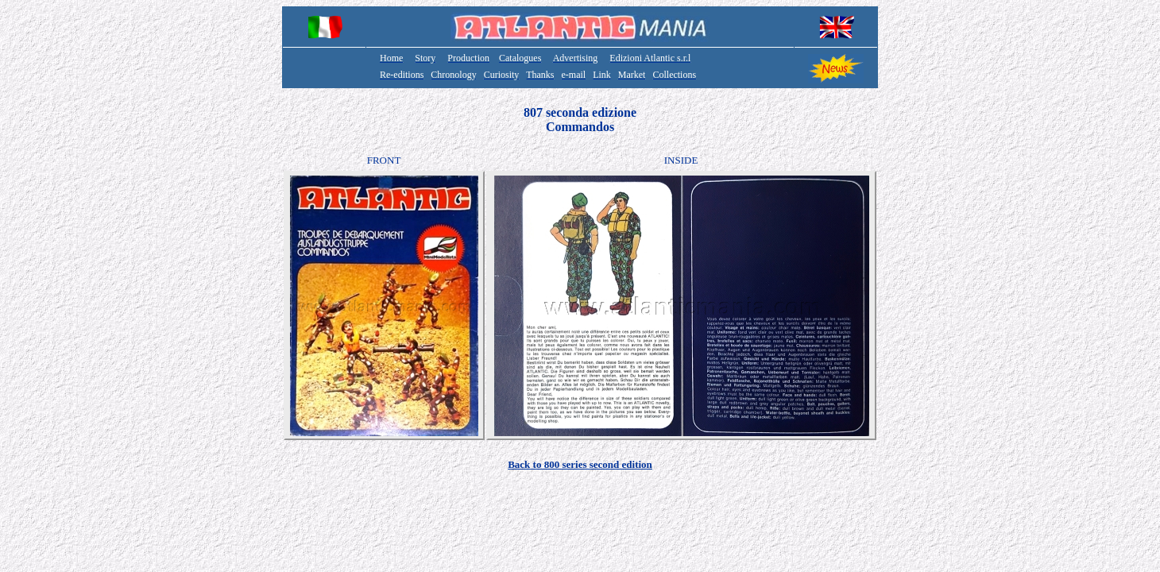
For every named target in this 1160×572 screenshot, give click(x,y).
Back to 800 (580, 464)
